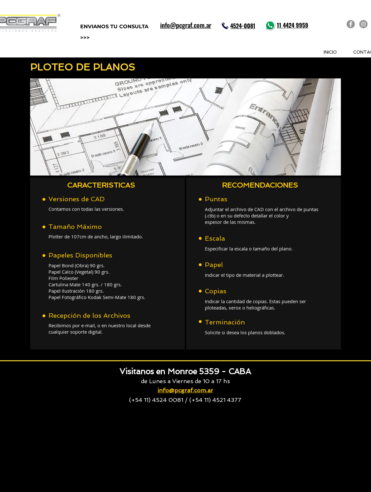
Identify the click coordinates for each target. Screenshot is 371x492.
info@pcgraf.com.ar (185, 390)
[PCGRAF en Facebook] (351, 24)
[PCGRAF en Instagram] (363, 24)
